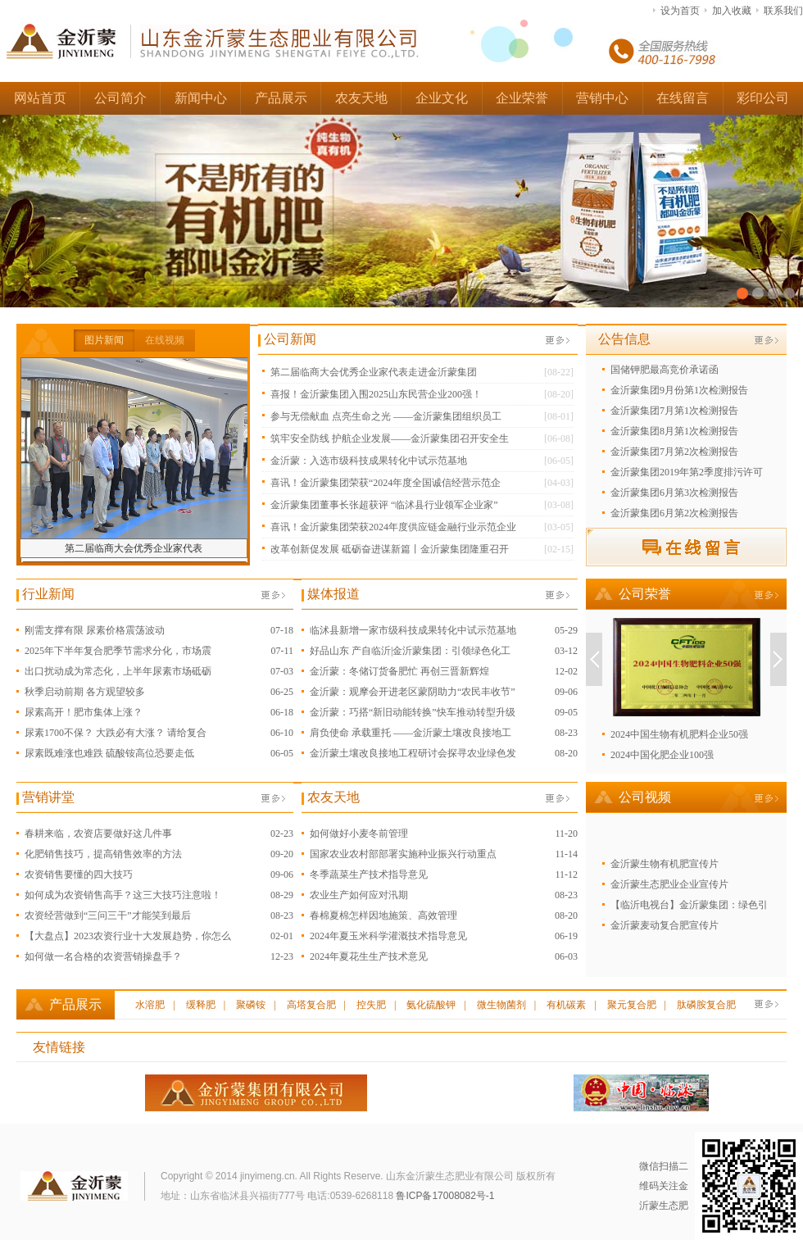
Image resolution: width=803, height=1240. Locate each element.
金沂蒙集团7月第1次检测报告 (674, 410)
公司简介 (120, 98)
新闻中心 (201, 98)
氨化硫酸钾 (431, 1005)
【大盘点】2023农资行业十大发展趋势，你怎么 (128, 936)
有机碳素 (566, 1005)
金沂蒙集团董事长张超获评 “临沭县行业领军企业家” (384, 505)
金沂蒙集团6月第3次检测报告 (674, 492)
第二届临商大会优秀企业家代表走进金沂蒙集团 (373, 372)
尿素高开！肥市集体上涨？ (84, 712)
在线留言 (682, 98)
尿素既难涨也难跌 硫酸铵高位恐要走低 (109, 753)
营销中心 (602, 98)
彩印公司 (763, 98)
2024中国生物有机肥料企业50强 (679, 734)
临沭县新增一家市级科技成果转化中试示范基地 (413, 630)
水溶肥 (150, 1005)
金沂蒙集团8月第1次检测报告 (674, 431)
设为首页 (680, 10)
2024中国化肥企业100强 (662, 755)
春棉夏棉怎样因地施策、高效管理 (383, 915)
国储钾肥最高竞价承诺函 (664, 369)
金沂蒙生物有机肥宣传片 (664, 864)
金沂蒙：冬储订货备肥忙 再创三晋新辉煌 (399, 671)
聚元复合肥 (631, 1005)
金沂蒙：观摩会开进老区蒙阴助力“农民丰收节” (412, 691)
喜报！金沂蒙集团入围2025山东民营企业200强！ (376, 394)
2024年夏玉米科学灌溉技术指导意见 (388, 936)
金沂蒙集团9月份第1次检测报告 (679, 390)
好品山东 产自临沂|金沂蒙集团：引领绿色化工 (410, 650)
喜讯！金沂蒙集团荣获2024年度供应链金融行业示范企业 (393, 527)
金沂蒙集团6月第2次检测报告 (674, 513)
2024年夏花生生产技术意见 (369, 956)
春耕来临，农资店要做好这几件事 (98, 833)
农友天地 (361, 98)
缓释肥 (200, 1005)
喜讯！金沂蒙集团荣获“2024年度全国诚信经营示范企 (385, 482)
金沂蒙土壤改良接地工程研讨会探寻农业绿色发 (413, 753)
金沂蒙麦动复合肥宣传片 (664, 925)
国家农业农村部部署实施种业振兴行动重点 (403, 854)
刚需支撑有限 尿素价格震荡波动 (95, 630)
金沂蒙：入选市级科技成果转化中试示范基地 (368, 460)
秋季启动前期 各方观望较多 (85, 691)
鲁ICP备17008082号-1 (445, 1195)
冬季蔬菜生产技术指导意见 (369, 874)
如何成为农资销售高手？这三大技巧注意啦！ (123, 895)
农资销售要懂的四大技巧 (79, 874)
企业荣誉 (522, 98)
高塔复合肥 (311, 1005)
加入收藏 (731, 10)
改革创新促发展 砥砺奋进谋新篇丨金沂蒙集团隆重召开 (389, 549)
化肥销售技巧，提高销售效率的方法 (103, 854)
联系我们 (783, 10)
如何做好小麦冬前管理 (359, 833)
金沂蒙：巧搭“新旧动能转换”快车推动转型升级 (412, 712)
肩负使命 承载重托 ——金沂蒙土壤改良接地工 (410, 732)
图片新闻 (104, 340)
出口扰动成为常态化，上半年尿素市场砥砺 (118, 671)
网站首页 (40, 98)
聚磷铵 (250, 1005)
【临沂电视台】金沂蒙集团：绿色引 (689, 905)
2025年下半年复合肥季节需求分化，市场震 (118, 650)
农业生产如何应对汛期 (359, 895)
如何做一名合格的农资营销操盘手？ (103, 956)
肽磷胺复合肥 (706, 1005)
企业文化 (441, 98)
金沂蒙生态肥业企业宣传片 (669, 884)
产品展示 (281, 98)
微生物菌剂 (501, 1005)
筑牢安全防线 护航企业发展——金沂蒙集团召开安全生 (389, 438)
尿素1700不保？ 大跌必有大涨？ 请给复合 (115, 732)
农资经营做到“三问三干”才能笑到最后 (108, 915)
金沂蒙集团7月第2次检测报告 (674, 451)
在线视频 (164, 340)
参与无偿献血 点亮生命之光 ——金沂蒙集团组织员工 (385, 416)
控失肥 (371, 1005)
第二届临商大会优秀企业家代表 (133, 548)
